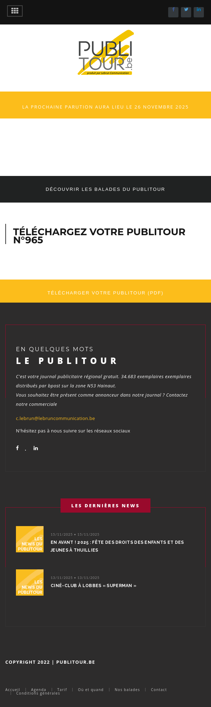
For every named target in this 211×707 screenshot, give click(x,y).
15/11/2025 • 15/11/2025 (75, 534)
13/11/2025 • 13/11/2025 (75, 577)
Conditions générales (38, 693)
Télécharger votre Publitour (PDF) (105, 292)
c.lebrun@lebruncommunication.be (55, 418)
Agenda (38, 689)
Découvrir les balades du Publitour (105, 189)
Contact (159, 689)
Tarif (62, 689)
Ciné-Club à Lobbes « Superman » (93, 585)
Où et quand (91, 689)
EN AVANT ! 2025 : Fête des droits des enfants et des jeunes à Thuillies (117, 546)
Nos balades (127, 689)
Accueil (12, 689)
